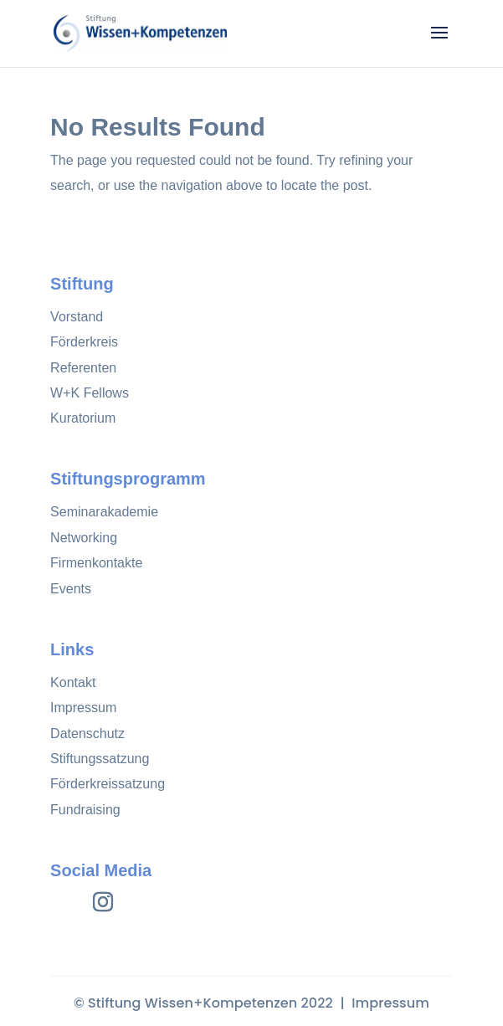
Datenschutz (87, 733)
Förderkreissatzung (107, 784)
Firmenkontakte (96, 563)
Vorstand (76, 317)
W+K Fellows (89, 393)
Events (70, 589)
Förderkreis (84, 342)
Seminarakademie (104, 512)
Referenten (83, 368)
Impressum (83, 707)
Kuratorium (82, 418)
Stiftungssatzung (99, 759)
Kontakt (72, 682)
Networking (83, 538)
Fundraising (85, 810)
